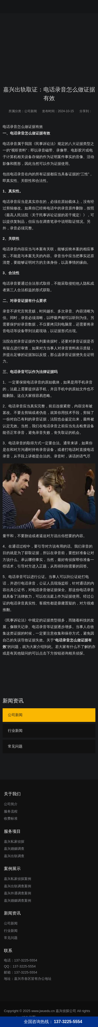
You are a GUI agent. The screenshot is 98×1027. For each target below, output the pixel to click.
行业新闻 (15, 730)
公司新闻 (30, 111)
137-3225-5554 (24, 966)
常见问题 (15, 746)
